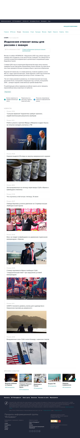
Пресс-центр (26, 397)
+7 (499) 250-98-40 (47, 410)
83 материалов (52, 386)
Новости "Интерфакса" (34, 422)
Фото (66, 32)
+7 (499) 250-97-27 (58, 410)
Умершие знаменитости (66, 384)
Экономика (26, 32)
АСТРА (6, 429)
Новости (55, 32)
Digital (49, 32)
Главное (6, 32)
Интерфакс (40, 26)
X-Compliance (8, 425)
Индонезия (8, 92)
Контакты (7, 397)
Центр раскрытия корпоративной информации (36, 427)
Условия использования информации (59, 424)
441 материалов (66, 387)
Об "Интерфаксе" (16, 21)
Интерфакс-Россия (35, 21)
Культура (37, 32)
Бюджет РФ (51, 384)
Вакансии (34, 397)
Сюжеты (61, 32)
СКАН (30, 423)
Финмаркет (44, 21)
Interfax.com (26, 21)
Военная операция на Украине (11, 384)
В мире (19, 32)
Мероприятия (54, 397)
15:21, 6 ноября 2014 (13, 37)
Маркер (6, 428)
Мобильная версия (6, 21)
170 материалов (38, 388)
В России (12, 32)
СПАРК (6, 423)
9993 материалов (9, 387)
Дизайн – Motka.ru (55, 427)
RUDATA (31, 425)
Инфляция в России (38, 385)
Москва (44, 32)
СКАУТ (6, 426)
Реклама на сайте (43, 397)
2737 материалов (24, 389)
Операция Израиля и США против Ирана (25, 385)
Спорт (32, 32)
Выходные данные (55, 426)
